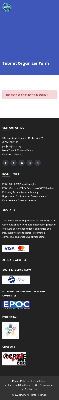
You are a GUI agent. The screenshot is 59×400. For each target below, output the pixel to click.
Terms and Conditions (19, 385)
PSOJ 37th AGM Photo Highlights (19, 184)
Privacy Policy (19, 381)
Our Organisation (44, 385)
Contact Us (31, 389)
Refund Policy (38, 381)
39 (23, 138)
